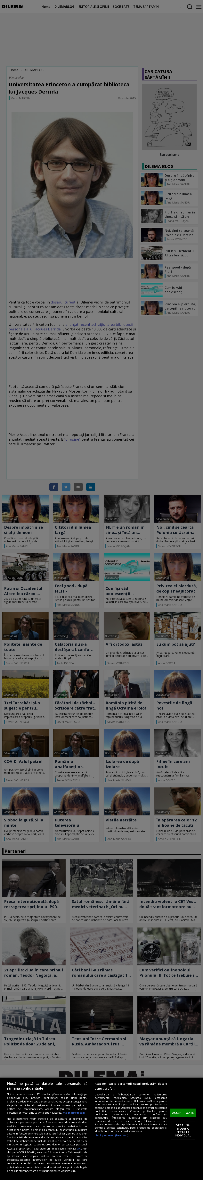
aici (79, 1148)
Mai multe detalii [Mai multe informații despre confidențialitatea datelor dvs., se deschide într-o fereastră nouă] (74, 1112)
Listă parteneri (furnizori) (111, 1135)
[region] (101, 1128)
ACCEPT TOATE (183, 1113)
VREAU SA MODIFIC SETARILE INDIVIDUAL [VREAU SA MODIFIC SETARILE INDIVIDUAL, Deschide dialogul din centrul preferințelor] (183, 1130)
